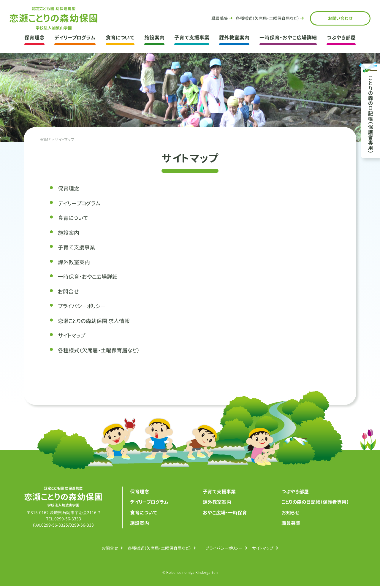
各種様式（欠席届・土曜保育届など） (99, 350)
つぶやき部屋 (341, 37)
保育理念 (34, 37)
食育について (120, 37)
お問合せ (340, 18)
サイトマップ (71, 335)
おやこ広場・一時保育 (225, 512)
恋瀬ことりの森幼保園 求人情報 (94, 321)
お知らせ (290, 512)
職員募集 (219, 18)
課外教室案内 (234, 37)
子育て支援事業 (191, 37)
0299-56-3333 (67, 519)
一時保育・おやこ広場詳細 (288, 37)
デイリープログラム (75, 37)
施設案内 (154, 37)
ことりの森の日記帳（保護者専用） (315, 502)
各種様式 (267, 18)
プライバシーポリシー (81, 306)
